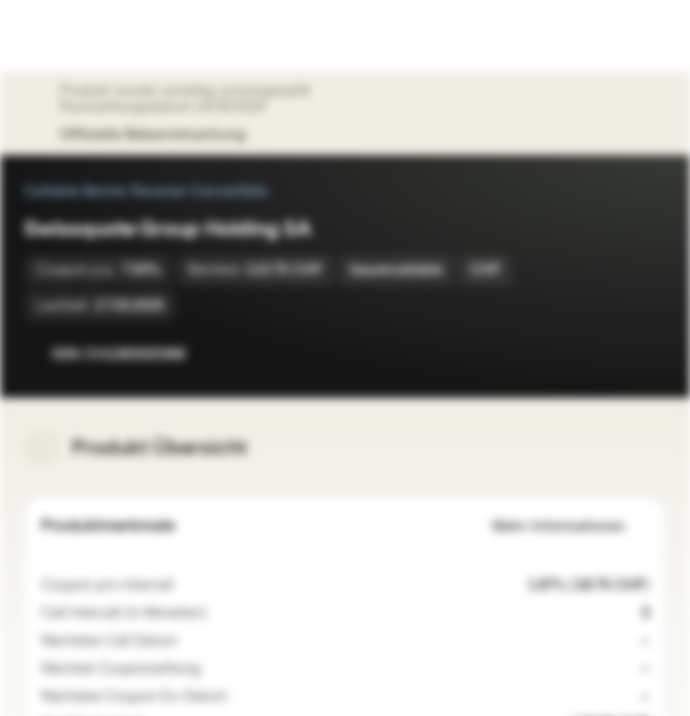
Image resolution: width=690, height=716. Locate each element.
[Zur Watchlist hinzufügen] (606, 354)
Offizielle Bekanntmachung (162, 135)
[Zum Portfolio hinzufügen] (646, 354)
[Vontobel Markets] (78, 36)
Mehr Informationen (570, 526)
